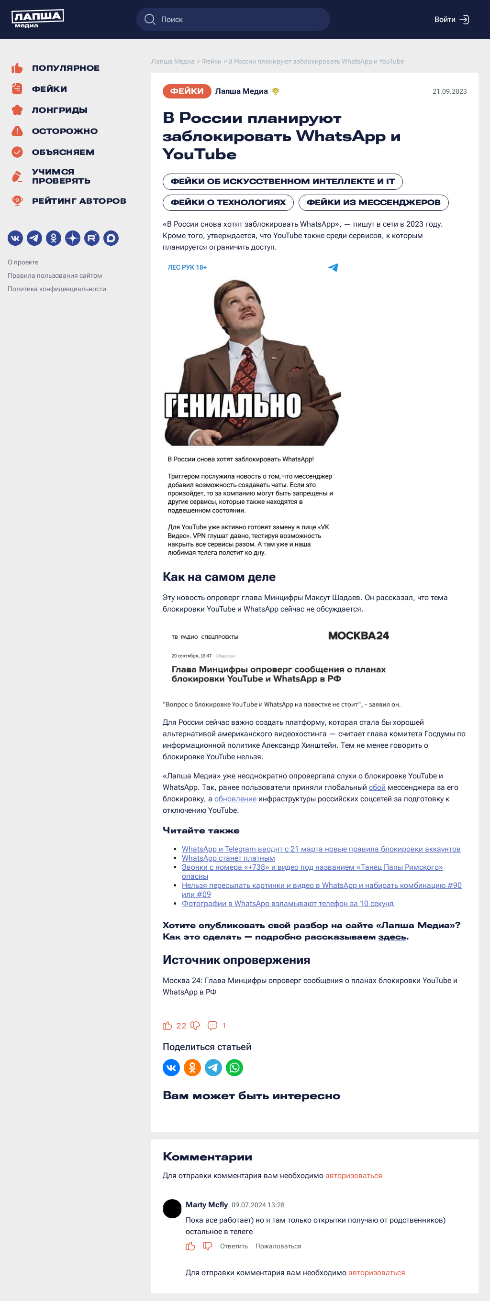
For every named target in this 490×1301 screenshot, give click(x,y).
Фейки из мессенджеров (374, 202)
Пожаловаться (278, 1246)
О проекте (23, 262)
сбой (377, 787)
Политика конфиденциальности (57, 289)
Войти (451, 19)
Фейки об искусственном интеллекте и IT (283, 181)
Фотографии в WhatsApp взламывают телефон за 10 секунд (288, 903)
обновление (235, 798)
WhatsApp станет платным (228, 858)
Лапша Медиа (241, 91)
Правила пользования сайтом (55, 275)
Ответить (234, 1246)
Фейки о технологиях (228, 202)
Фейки (187, 91)
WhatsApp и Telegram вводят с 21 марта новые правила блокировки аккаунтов (321, 848)
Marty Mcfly (207, 1204)
